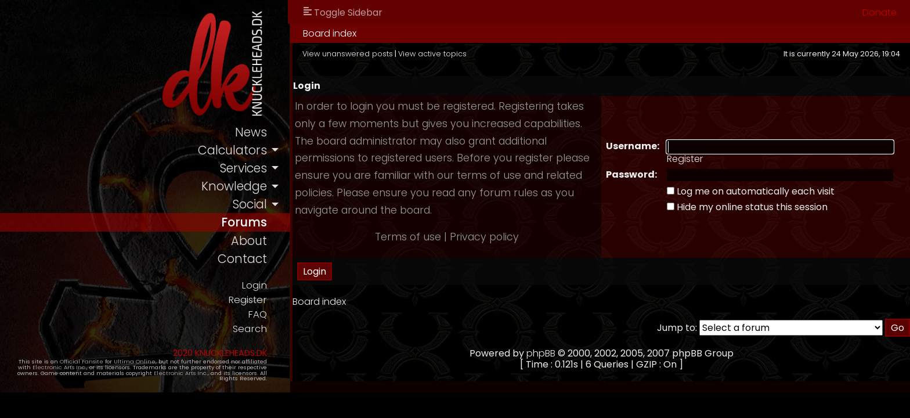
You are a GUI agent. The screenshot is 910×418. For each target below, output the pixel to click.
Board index (329, 33)
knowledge (234, 186)
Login (254, 285)
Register (247, 300)
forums (244, 222)
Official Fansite (81, 361)
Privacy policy (484, 237)
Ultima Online (135, 361)
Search (250, 329)
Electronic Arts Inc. (59, 367)
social (249, 204)
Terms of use (408, 237)
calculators (232, 150)
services (243, 168)
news (251, 132)
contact (242, 258)
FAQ (257, 314)
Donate (879, 12)
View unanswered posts (347, 54)
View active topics (432, 54)
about (249, 240)
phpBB (540, 353)
